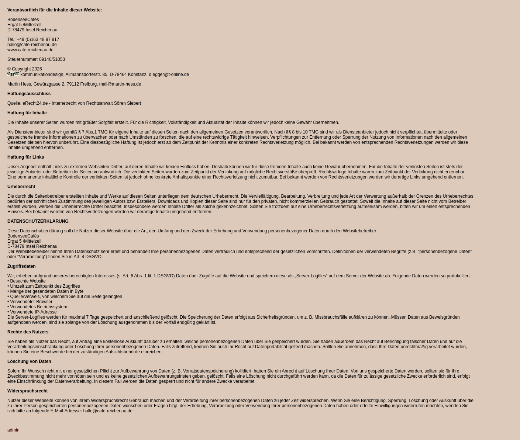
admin (13, 430)
